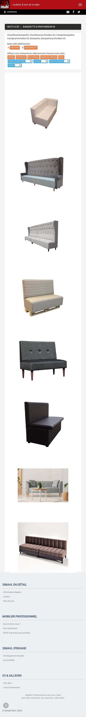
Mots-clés (13, 26)
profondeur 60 (31, 47)
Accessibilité (8, 660)
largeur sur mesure (48, 57)
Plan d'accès (8, 601)
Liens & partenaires (11, 687)
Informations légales (12, 592)
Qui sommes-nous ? (12, 624)
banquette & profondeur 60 (39, 26)
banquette (14, 47)
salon (61, 57)
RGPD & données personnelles (16, 633)
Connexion (10, 12)
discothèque (33, 57)
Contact (6, 596)
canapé (11, 57)
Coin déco (7, 683)
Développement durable (13, 656)
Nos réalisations (10, 628)
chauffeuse (21, 57)
